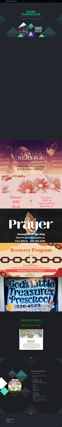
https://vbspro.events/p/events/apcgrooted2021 (31, 325)
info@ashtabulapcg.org (41, 398)
